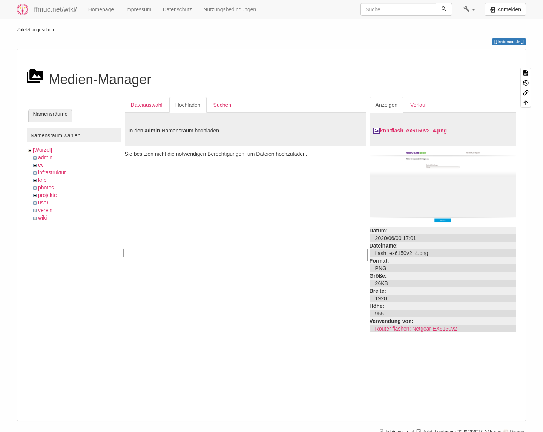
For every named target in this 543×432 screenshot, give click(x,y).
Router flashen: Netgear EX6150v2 (416, 329)
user (43, 203)
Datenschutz (177, 9)
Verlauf (418, 105)
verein (45, 210)
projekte (47, 195)
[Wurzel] (42, 150)
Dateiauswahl (147, 105)
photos (46, 187)
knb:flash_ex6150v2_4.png (413, 131)
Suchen (222, 105)
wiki (42, 218)
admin (45, 157)
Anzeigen (386, 105)
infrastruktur (52, 172)
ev (41, 165)
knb (42, 180)
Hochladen (188, 105)
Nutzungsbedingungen (229, 9)
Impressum (138, 9)
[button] (469, 9)
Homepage (101, 9)
